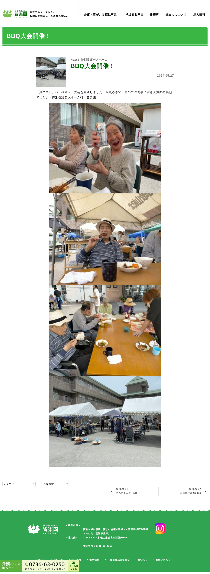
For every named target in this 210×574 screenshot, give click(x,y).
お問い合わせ (163, 562)
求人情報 (199, 16)
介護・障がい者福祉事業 (100, 16)
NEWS (75, 61)
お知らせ (143, 562)
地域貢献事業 (135, 16)
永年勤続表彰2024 (180, 493)
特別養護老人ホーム (95, 61)
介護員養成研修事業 (118, 562)
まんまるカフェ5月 (136, 493)
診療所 (154, 16)
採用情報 (94, 562)
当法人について (175, 16)
